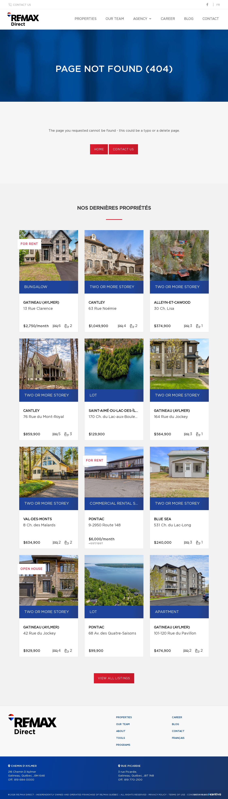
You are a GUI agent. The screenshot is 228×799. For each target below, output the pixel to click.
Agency (140, 18)
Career (168, 18)
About (120, 731)
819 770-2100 (133, 780)
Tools (120, 738)
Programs (123, 745)
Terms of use (177, 795)
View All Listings (114, 678)
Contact (211, 18)
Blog (188, 18)
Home (99, 149)
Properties (86, 18)
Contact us (22, 5)
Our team (115, 18)
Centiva (214, 794)
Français (178, 738)
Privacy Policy (157, 795)
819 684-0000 (24, 780)
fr (218, 5)
